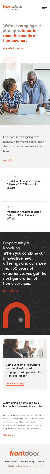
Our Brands (9, 436)
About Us (8, 163)
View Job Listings (15, 385)
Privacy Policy (27, 461)
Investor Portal (10, 291)
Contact (41, 461)
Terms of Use (11, 461)
